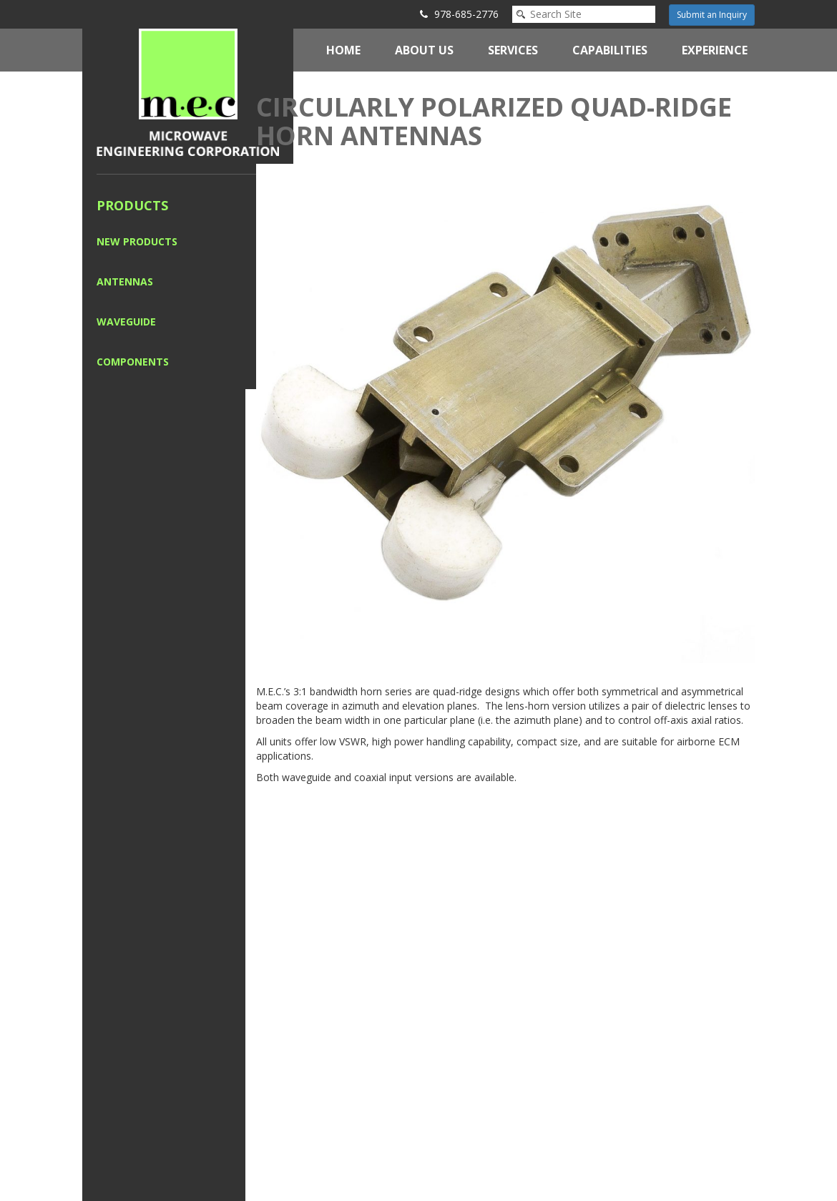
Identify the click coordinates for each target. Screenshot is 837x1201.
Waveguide (126, 321)
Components (133, 361)
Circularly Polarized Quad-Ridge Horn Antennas (494, 121)
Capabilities (609, 50)
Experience (715, 50)
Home (343, 50)
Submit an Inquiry (712, 15)
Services (513, 50)
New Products (137, 241)
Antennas (125, 281)
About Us (424, 50)
